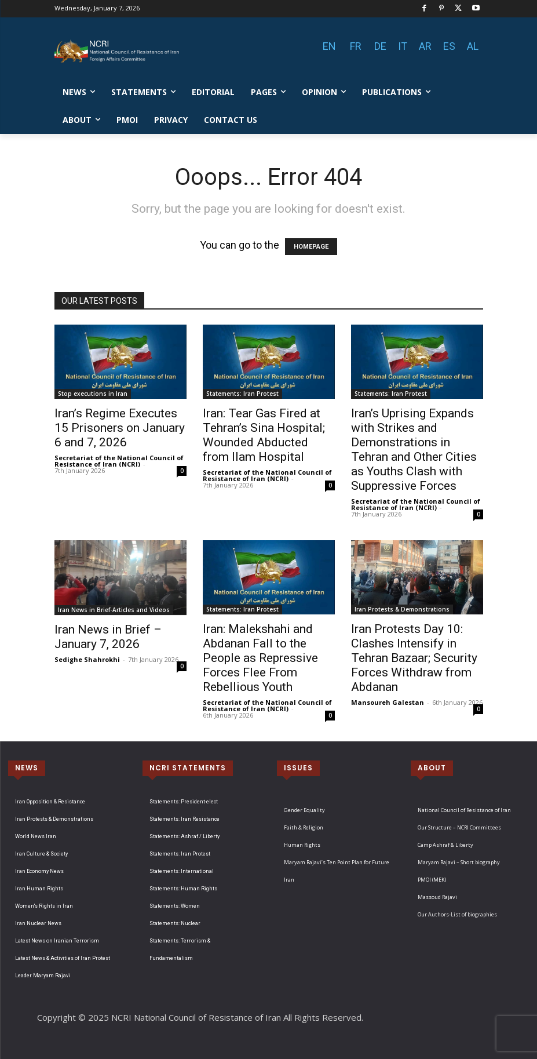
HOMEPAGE (311, 246)
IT (402, 46)
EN (329, 46)
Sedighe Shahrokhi (87, 659)
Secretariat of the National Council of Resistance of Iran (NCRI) (119, 460)
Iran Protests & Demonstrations (402, 609)
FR (355, 46)
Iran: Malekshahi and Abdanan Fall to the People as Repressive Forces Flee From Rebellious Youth (260, 658)
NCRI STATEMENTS (187, 768)
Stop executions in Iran (92, 394)
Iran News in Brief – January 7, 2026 (108, 637)
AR (425, 46)
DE (380, 46)
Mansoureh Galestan (387, 702)
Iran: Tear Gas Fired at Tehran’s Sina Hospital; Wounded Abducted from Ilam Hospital (264, 435)
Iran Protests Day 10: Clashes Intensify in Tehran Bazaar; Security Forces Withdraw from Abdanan (414, 658)
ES (449, 46)
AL (472, 46)
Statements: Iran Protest (242, 394)
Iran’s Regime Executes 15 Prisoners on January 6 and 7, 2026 (119, 427)
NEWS (26, 768)
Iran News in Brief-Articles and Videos (114, 610)
